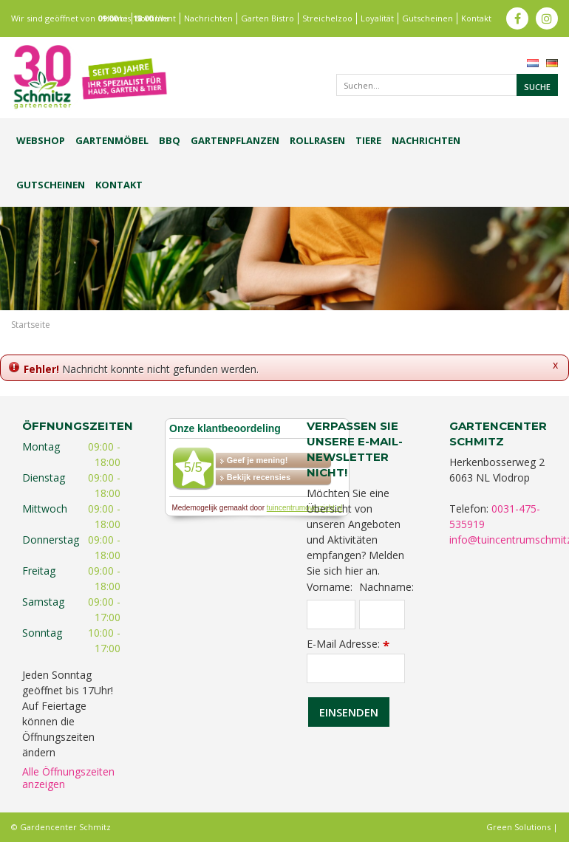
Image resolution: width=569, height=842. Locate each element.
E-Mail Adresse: (348, 644)
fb (517, 18)
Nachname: (381, 587)
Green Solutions (518, 826)
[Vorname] (331, 614)
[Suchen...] (447, 85)
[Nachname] (381, 614)
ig (547, 18)
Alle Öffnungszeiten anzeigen (68, 777)
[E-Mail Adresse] (356, 668)
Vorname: (329, 587)
